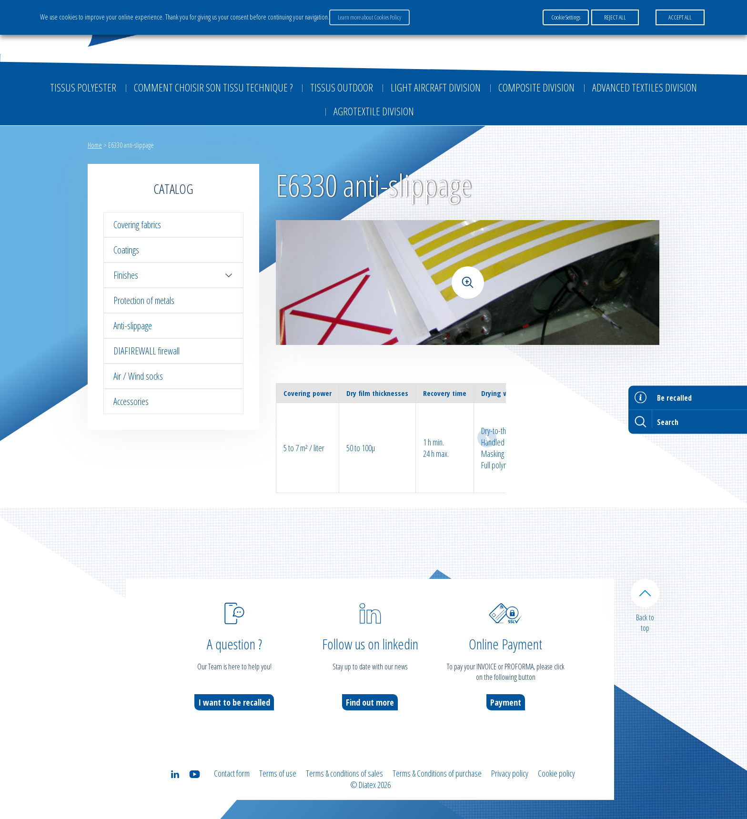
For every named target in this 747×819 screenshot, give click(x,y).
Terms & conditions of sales (344, 773)
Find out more (370, 702)
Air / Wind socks (138, 376)
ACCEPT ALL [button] (680, 17)
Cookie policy (556, 773)
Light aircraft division (436, 87)
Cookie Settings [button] (565, 17)
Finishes (173, 275)
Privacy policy (509, 773)
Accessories (131, 401)
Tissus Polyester (83, 87)
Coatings (126, 249)
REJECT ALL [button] (615, 17)
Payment (505, 702)
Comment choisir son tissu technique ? (213, 87)
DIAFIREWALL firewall (146, 350)
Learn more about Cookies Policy (369, 17)
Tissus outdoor (341, 87)
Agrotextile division (373, 111)
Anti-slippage (132, 325)
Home (95, 145)
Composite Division (536, 87)
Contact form (232, 773)
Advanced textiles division (644, 87)
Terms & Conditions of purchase (437, 773)
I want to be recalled (234, 702)
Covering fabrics (137, 224)
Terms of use (277, 773)
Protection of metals (143, 300)
